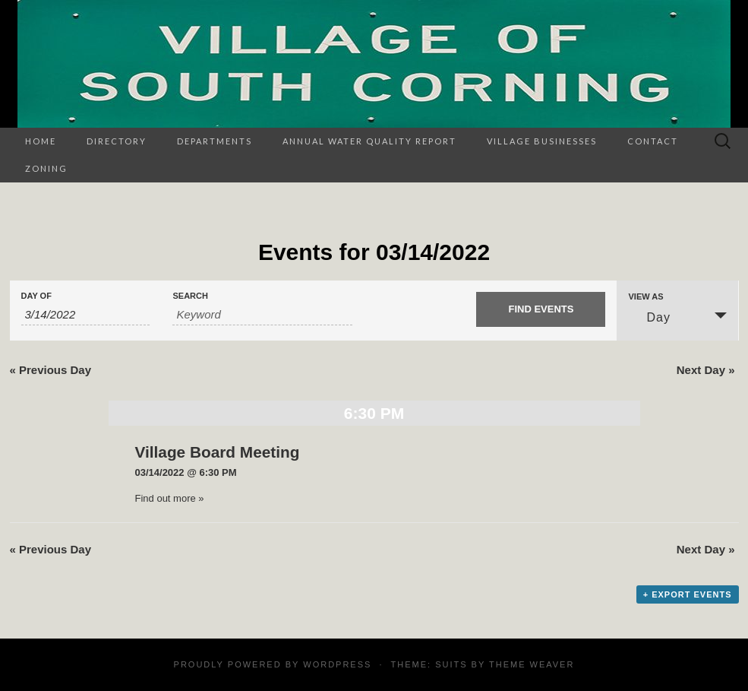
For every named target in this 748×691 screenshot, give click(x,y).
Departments (214, 141)
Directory (117, 141)
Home (40, 141)
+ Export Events (687, 594)
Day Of (36, 296)
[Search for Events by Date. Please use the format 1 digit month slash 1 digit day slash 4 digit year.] (85, 314)
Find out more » (169, 498)
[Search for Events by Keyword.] (262, 314)
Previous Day (51, 369)
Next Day (706, 369)
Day (649, 316)
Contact (652, 141)
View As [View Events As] (645, 297)
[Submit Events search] (540, 309)
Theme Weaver (531, 664)
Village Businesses (542, 141)
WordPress (337, 664)
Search (189, 296)
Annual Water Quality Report (369, 141)
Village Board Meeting (217, 452)
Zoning (46, 168)
